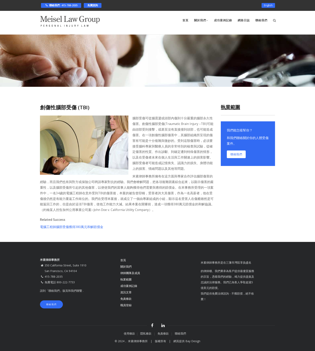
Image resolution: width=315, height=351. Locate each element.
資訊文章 (126, 292)
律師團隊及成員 (130, 273)
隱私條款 (146, 333)
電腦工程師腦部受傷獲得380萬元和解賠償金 (71, 227)
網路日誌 (244, 20)
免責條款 (126, 299)
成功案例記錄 (223, 20)
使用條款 (129, 333)
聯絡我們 (261, 20)
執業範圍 (126, 279)
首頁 (185, 20)
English (268, 5)
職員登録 (126, 305)
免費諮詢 (92, 5)
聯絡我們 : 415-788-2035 (61, 5)
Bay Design (192, 341)
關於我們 (201, 20)
